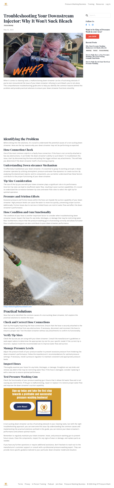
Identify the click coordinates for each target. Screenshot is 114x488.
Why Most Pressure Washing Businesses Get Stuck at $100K (96, 47)
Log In (108, 4)
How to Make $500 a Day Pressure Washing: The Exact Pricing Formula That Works (97, 56)
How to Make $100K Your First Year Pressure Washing (98, 62)
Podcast (51, 484)
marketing (88, 50)
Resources (100, 4)
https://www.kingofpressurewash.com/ (18, 306)
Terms (20, 484)
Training (91, 4)
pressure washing (8, 25)
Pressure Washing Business (75, 4)
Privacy (27, 484)
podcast (95, 50)
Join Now (59, 484)
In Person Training (39, 484)
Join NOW (92, 36)
